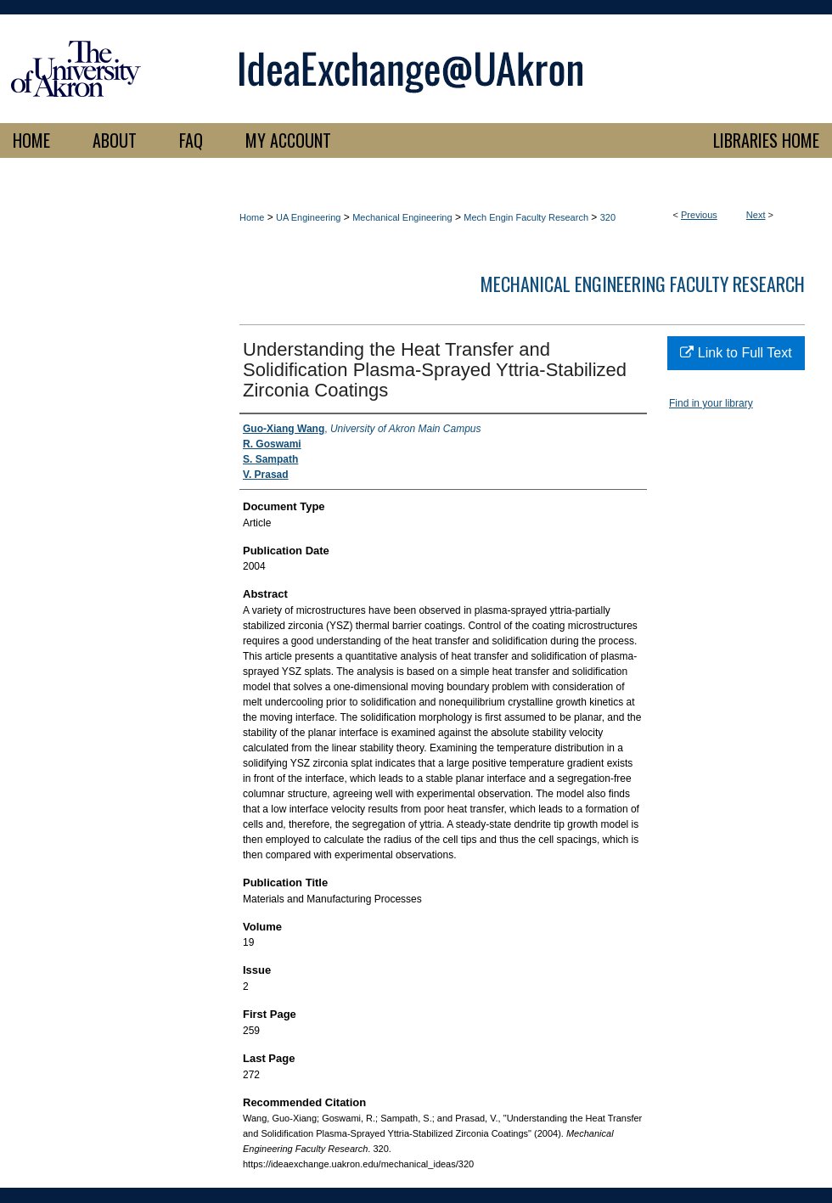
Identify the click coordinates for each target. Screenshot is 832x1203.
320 (608, 217)
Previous (699, 215)
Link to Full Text (735, 353)
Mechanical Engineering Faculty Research (643, 283)
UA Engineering (308, 217)
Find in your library (711, 403)
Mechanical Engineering (402, 217)
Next (756, 215)
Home (251, 217)
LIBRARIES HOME (766, 140)
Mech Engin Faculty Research (526, 217)
